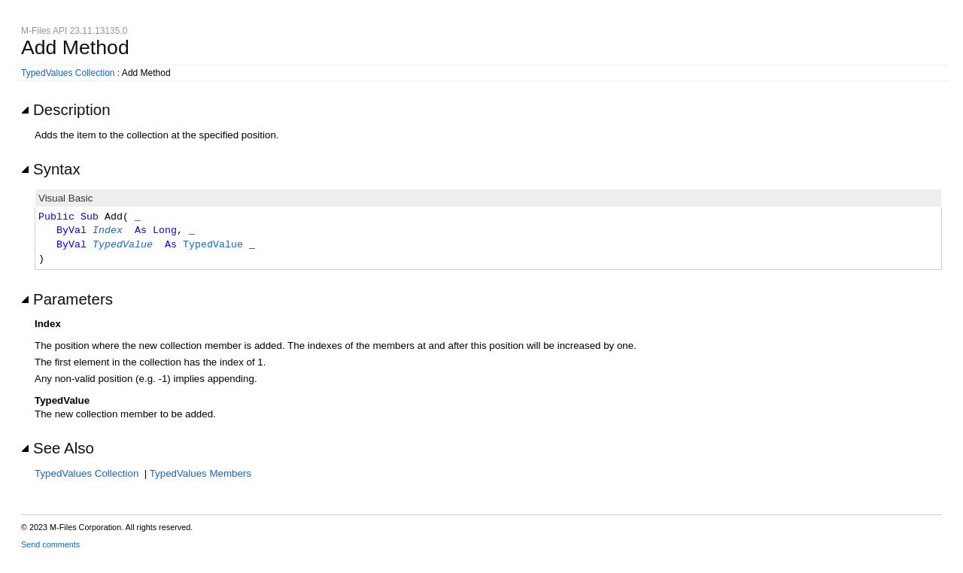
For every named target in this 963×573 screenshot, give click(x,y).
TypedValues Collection (68, 73)
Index (108, 231)
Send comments (50, 544)
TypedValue (123, 245)
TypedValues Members (200, 473)
